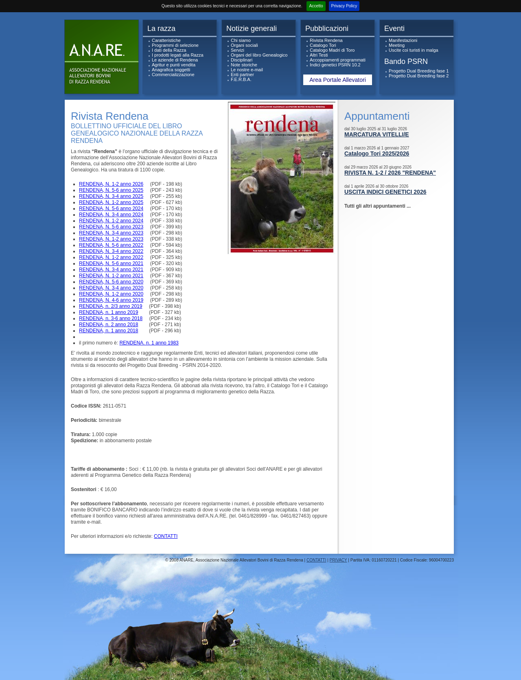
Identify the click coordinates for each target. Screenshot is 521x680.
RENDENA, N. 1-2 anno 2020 (111, 294)
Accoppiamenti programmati (338, 59)
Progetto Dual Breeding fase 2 (419, 75)
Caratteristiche (166, 40)
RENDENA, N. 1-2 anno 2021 (111, 276)
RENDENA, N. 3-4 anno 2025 (111, 196)
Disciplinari (241, 59)
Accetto (316, 6)
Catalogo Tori (323, 45)
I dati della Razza (169, 50)
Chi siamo (241, 40)
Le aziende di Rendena (175, 59)
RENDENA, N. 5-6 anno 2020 (111, 282)
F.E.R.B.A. (241, 79)
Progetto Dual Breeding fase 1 (419, 70)
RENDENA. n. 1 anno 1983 (148, 343)
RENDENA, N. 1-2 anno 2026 (111, 184)
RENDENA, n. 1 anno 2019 (108, 312)
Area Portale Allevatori (337, 80)
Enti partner (242, 74)
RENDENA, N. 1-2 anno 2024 (111, 221)
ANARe (103, 59)
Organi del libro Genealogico (259, 55)
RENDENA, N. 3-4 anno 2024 (111, 214)
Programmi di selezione (175, 45)
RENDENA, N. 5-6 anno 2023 (111, 227)
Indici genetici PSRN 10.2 (335, 64)
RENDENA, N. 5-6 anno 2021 (111, 263)
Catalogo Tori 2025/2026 (376, 153)
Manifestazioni (403, 40)
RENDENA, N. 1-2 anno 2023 (111, 239)
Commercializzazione (173, 74)
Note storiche (244, 64)
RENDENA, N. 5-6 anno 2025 (111, 190)
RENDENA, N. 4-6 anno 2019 (111, 300)
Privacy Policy (344, 6)
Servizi (237, 50)
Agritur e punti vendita (173, 64)
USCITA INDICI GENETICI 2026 (385, 192)
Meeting (397, 45)
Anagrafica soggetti (171, 69)
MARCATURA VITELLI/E (376, 134)
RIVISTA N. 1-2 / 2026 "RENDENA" (390, 172)
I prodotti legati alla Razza (178, 55)
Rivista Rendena (326, 40)
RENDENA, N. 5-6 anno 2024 (111, 208)
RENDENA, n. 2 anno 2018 (108, 324)
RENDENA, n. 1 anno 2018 (108, 330)
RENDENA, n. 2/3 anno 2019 (110, 306)
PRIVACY (338, 560)
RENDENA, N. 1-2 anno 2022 (111, 257)
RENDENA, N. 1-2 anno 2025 (111, 202)
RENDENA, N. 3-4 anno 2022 (111, 251)
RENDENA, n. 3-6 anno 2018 (110, 318)
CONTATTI (165, 536)
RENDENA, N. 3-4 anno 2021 (111, 269)
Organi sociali (244, 45)
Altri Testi (319, 55)
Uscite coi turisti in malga (413, 50)
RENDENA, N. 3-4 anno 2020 (111, 288)
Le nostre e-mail (247, 69)
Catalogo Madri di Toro (332, 50)
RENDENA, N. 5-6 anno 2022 (111, 245)
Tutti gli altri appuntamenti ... (377, 206)
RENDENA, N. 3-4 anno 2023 (111, 233)
